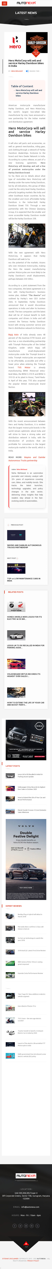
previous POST (15, 525)
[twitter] (20, 1226)
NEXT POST (12, 558)
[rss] (37, 1226)
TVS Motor (24, 367)
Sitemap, (5, 1258)
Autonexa (41, 1258)
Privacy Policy (33, 1261)
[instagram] (32, 1226)
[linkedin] (26, 1226)
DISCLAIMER (14, 1258)
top (26, 1247)
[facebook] (15, 1226)
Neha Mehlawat (17, 71)
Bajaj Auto (14, 335)
